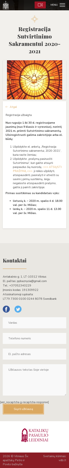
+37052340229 (20, 285)
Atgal (11, 107)
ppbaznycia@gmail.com (32, 281)
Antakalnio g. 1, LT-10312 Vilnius (24, 277)
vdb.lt (62, 460)
